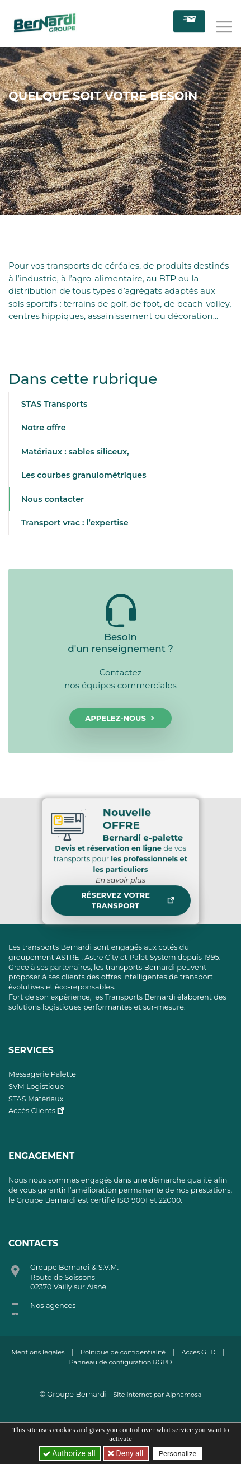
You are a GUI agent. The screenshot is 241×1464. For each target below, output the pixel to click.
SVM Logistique (36, 1086)
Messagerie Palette (42, 1074)
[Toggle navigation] (224, 24)
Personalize (177, 1453)
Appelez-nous (120, 718)
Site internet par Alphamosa (157, 1395)
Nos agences (53, 1305)
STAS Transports (54, 404)
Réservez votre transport (127, 905)
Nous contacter (52, 499)
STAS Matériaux (36, 1099)
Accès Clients (31, 1110)
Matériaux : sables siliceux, (75, 452)
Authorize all (70, 1453)
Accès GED (198, 1352)
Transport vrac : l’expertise (75, 523)
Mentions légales (37, 1352)
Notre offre (43, 428)
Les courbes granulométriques (84, 475)
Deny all (128, 1453)
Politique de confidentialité (123, 1352)
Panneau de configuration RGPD (120, 1362)
